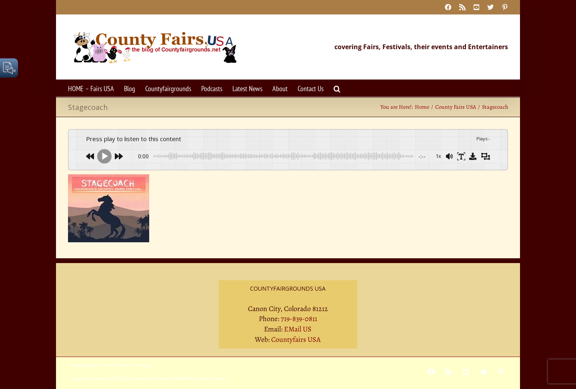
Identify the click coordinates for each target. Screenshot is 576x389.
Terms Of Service (115, 365)
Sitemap (144, 365)
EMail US (298, 329)
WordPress (187, 378)
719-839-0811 (299, 318)
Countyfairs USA (296, 339)
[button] (337, 88)
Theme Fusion (213, 378)
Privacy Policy (81, 365)
